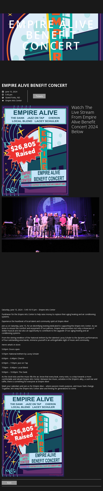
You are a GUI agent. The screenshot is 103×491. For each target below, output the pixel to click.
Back (9, 482)
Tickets (39, 96)
